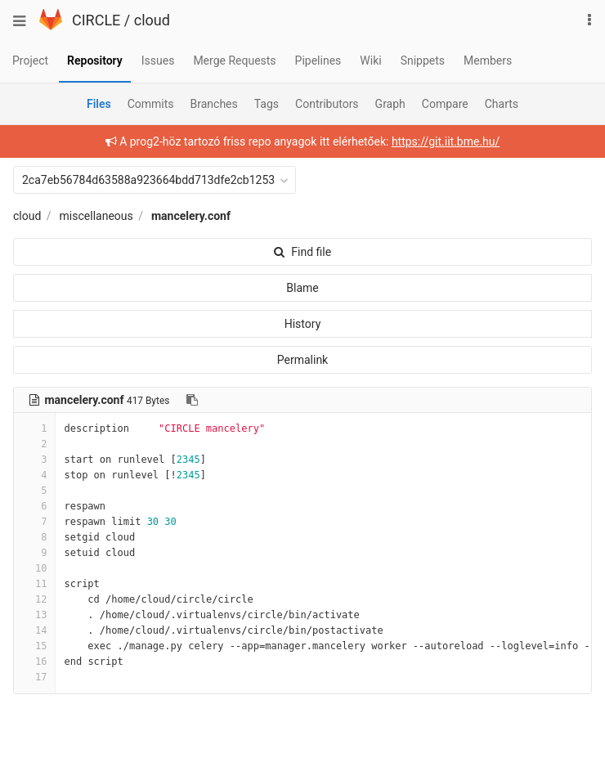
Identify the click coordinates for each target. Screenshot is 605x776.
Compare (445, 103)
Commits (151, 103)
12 (34, 599)
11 (34, 584)
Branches (214, 103)
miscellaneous (96, 215)
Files (99, 103)
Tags (266, 103)
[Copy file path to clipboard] (192, 400)
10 (34, 568)
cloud (152, 20)
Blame (302, 287)
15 (34, 646)
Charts (501, 103)
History (303, 323)
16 (34, 661)
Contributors (327, 103)
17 (34, 677)
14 (34, 630)
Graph (390, 103)
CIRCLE (96, 20)
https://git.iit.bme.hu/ (446, 141)
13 (34, 615)
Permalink (302, 359)
